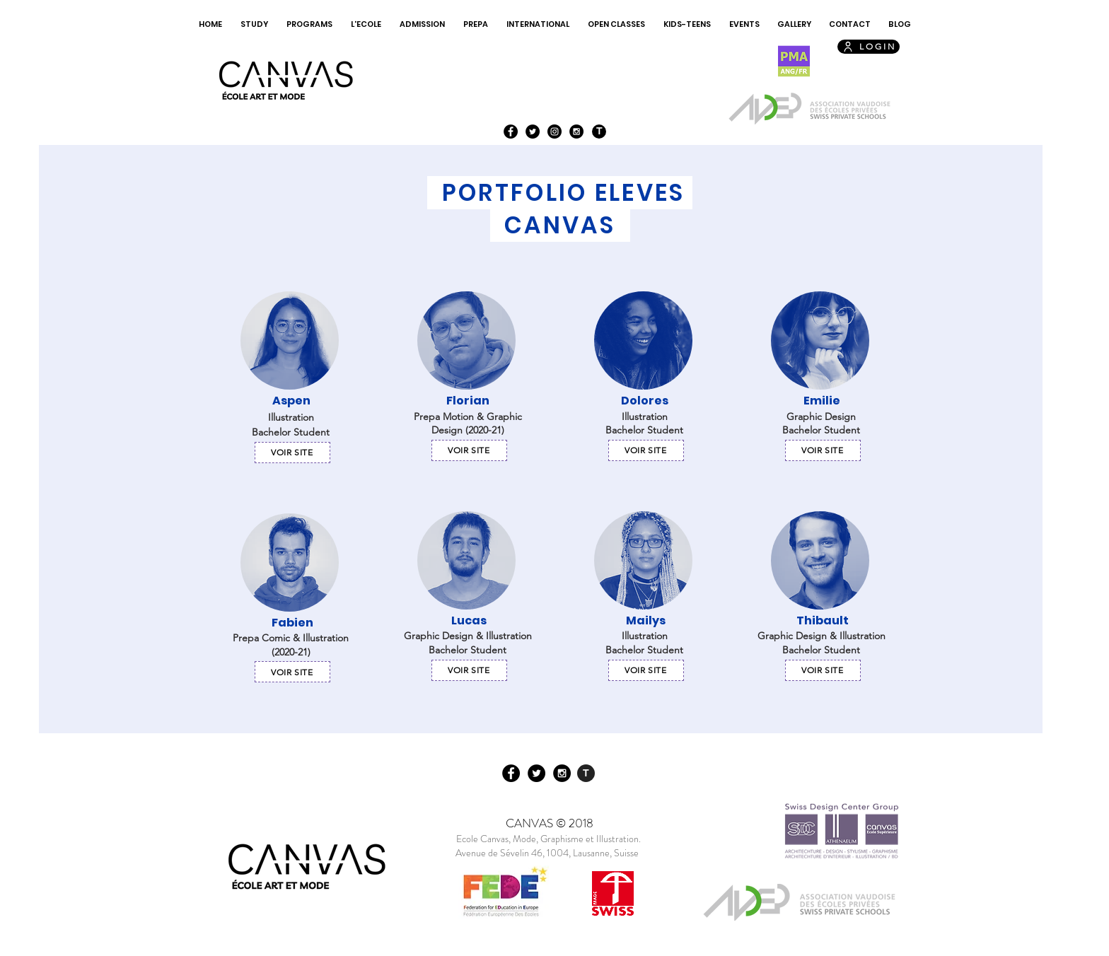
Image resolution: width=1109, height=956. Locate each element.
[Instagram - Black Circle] (554, 131)
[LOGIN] (868, 47)
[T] (599, 131)
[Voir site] (292, 452)
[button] (254, 24)
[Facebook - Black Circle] (511, 131)
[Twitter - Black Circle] (533, 131)
